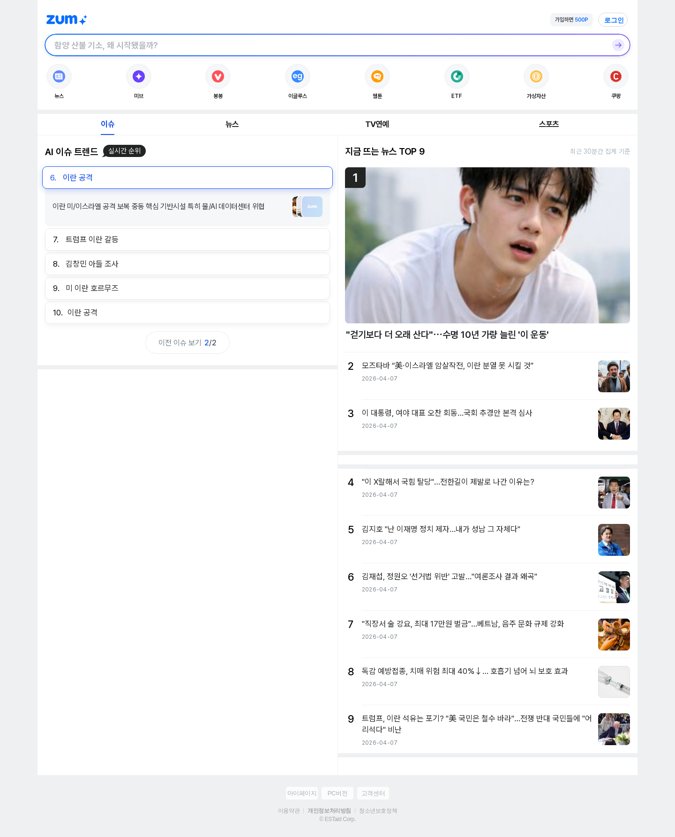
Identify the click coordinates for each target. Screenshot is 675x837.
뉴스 (232, 124)
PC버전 (337, 793)
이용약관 (289, 810)
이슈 (107, 124)
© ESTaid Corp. (337, 819)
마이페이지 (302, 793)
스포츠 (549, 124)
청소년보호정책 (378, 810)
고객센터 (373, 793)
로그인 (614, 20)
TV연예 (377, 124)
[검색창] (325, 45)
